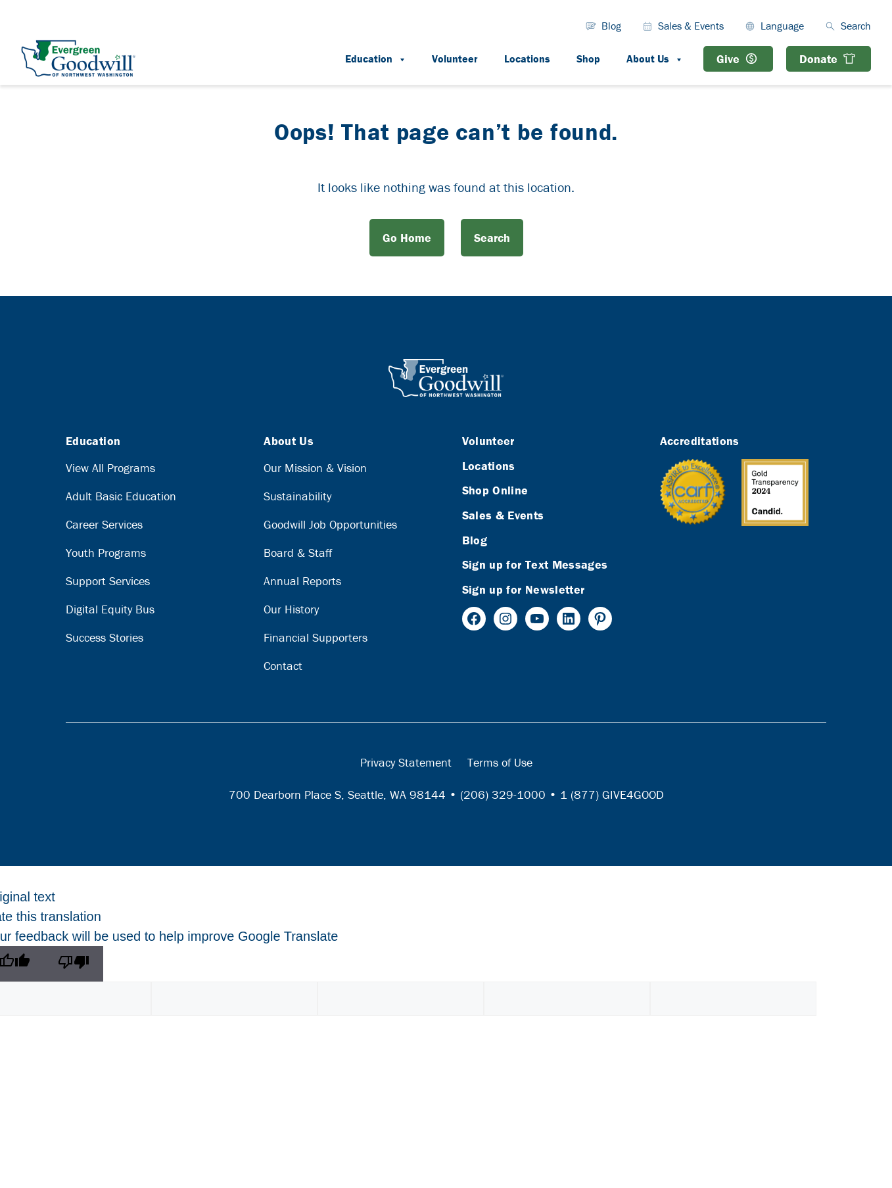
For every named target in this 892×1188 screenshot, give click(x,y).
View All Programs (110, 467)
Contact (283, 665)
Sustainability (297, 496)
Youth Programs (106, 552)
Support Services (108, 580)
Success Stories (104, 637)
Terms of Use (499, 762)
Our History (291, 609)
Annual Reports (302, 580)
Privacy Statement (406, 762)
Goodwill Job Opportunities (330, 524)
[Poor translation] (73, 964)
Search (492, 237)
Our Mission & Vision (315, 467)
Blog (611, 25)
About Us (660, 58)
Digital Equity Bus (110, 609)
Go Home (407, 237)
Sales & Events (691, 25)
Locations (527, 58)
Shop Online (495, 490)
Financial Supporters (315, 637)
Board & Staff (298, 552)
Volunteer (455, 58)
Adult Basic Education (121, 496)
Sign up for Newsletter (523, 589)
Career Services (104, 524)
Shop (588, 58)
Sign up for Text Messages (535, 564)
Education (382, 58)
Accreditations (699, 440)
